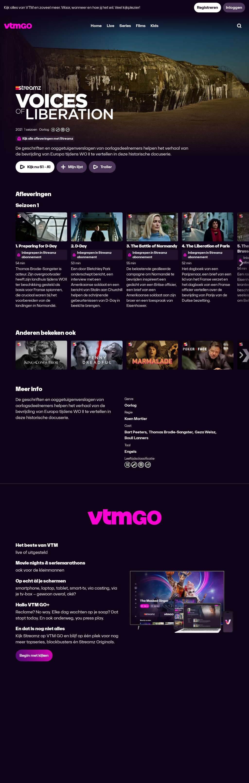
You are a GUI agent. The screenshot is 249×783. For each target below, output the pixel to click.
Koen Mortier (135, 418)
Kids (154, 25)
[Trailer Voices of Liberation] (102, 167)
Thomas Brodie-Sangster (171, 432)
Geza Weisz (205, 432)
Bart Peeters (135, 432)
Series (125, 25)
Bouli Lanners (136, 438)
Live (110, 25)
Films (140, 25)
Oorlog (130, 405)
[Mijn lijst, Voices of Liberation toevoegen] (71, 167)
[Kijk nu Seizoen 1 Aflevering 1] (35, 167)
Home (96, 25)
